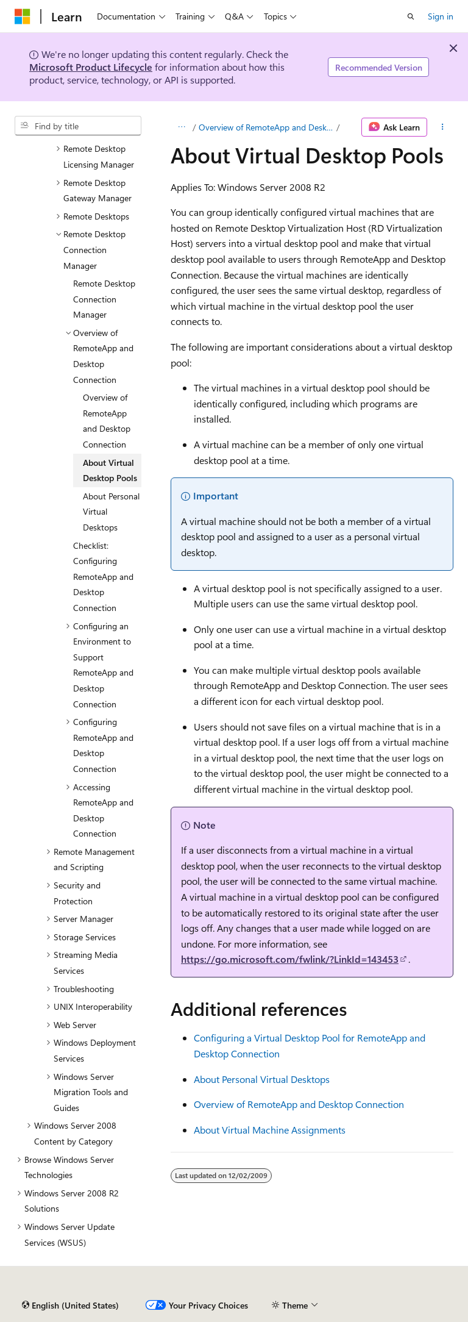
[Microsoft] (22, 16)
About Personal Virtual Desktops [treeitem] (111, 511)
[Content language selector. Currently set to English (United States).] (70, 1305)
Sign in (440, 16)
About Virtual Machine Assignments (270, 1129)
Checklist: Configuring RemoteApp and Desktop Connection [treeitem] (103, 576)
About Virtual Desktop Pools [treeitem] (110, 470)
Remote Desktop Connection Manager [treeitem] (104, 298)
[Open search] (411, 16)
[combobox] (78, 125)
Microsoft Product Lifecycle (90, 66)
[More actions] (442, 127)
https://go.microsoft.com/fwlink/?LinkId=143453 (290, 958)
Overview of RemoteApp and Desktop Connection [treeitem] (106, 420)
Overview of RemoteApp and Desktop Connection (266, 127)
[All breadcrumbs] (181, 127)
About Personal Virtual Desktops (262, 1079)
